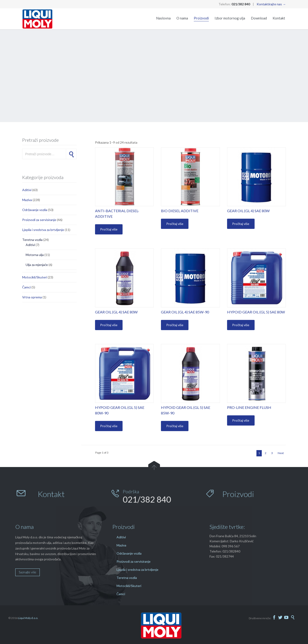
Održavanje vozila (34, 210)
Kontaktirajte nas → (271, 4)
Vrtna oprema (32, 297)
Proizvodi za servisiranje (39, 220)
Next (281, 453)
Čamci (26, 287)
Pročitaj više (108, 229)
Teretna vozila (32, 240)
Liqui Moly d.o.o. (28, 618)
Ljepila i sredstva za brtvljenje (43, 230)
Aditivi (26, 190)
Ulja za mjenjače (37, 265)
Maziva (27, 200)
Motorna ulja (35, 255)
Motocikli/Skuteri (34, 277)
